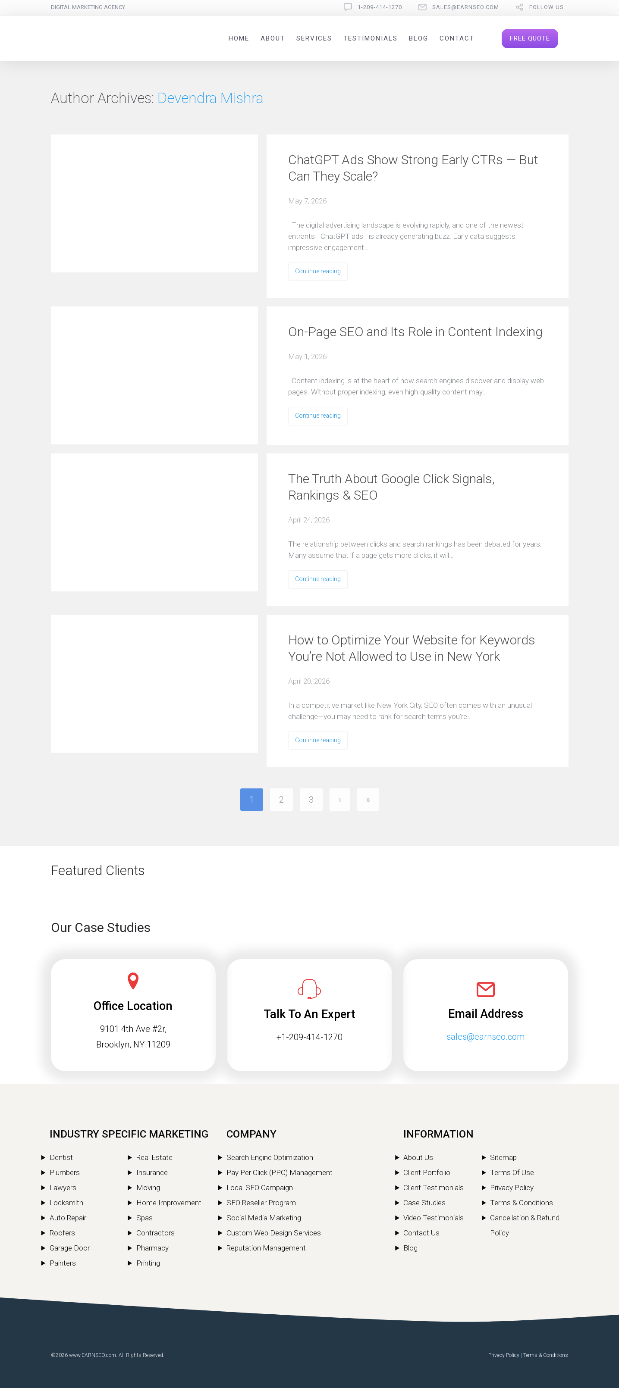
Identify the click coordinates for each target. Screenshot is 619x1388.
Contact (457, 38)
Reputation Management (266, 1248)
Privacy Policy (512, 1187)
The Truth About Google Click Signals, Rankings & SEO (391, 487)
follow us (546, 7)
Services (314, 38)
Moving (148, 1187)
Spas (144, 1217)
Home (239, 38)
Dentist (61, 1157)
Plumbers (65, 1172)
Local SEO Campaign (259, 1187)
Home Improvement (168, 1202)
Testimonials (370, 38)
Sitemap (503, 1157)
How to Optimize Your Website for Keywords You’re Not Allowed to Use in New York (411, 648)
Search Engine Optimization (269, 1157)
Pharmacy (152, 1248)
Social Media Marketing (263, 1217)
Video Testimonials (433, 1217)
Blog (418, 38)
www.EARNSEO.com (92, 1355)
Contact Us (421, 1233)
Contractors (155, 1233)
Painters (63, 1263)
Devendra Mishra (210, 97)
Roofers (62, 1233)
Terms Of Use (512, 1172)
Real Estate (154, 1157)
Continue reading (318, 271)
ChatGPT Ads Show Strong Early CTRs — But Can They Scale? (413, 168)
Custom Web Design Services (273, 1233)
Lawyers (63, 1187)
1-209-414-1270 (380, 7)
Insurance (152, 1172)
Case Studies (424, 1202)
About (273, 38)
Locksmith (66, 1202)
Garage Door (70, 1248)
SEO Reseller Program (261, 1202)
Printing (148, 1263)
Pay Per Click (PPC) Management (279, 1172)
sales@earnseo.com (465, 7)
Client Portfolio (426, 1172)
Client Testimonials (433, 1187)
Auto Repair (68, 1217)
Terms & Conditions (521, 1202)
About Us (418, 1157)
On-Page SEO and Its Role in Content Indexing (415, 331)
